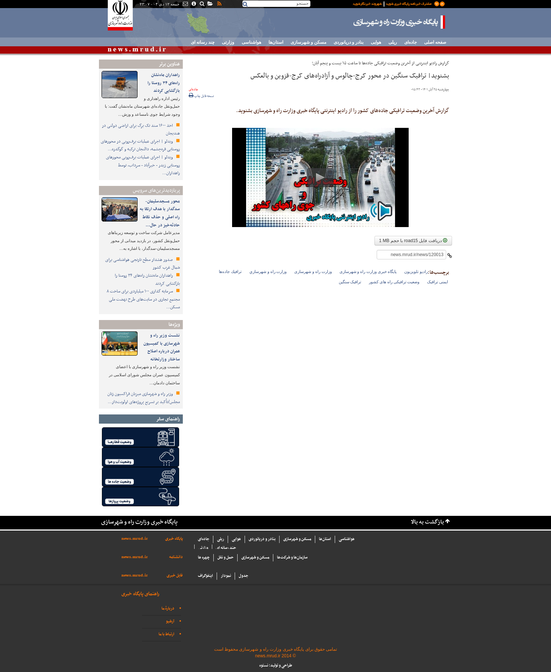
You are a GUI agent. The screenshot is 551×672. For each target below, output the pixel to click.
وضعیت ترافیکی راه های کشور (394, 282)
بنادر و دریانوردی (348, 42)
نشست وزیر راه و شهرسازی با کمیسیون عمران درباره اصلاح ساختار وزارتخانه (161, 347)
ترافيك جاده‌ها (230, 271)
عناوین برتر (169, 64)
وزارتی (228, 42)
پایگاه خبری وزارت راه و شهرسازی (399, 22)
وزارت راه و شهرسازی (312, 271)
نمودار (226, 575)
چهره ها (204, 557)
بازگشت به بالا (427, 522)
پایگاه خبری (174, 538)
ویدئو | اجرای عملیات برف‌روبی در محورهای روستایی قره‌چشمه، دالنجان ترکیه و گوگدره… (140, 145)
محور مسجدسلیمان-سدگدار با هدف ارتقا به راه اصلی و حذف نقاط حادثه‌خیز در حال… (160, 213)
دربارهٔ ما (167, 608)
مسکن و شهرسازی (308, 42)
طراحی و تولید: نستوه (275, 665)
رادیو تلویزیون (416, 271)
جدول (243, 575)
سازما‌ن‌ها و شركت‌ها (292, 557)
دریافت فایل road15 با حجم (413, 240)
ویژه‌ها (174, 324)
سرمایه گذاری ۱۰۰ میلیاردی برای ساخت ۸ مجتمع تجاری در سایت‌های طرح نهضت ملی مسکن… (143, 299)
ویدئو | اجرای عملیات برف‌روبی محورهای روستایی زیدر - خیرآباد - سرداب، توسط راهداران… (143, 165)
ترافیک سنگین (350, 282)
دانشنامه (176, 557)
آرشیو (170, 621)
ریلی (392, 42)
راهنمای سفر (168, 419)
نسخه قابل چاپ (201, 96)
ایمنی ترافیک (437, 282)
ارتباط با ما (166, 634)
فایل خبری (175, 575)
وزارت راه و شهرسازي (268, 271)
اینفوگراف (205, 575)
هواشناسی (251, 42)
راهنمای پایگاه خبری (140, 594)
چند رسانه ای (202, 42)
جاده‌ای (410, 42)
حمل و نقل (225, 557)
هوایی (376, 42)
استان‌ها (276, 42)
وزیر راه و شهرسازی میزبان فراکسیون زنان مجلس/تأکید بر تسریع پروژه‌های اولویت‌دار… (143, 398)
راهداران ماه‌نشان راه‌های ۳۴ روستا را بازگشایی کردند (163, 82)
